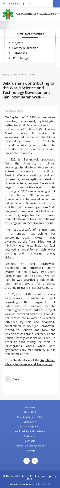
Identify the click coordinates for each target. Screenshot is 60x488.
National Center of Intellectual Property (38, 14)
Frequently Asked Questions (30, 445)
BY (10, 3)
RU (4, 3)
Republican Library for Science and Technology (30, 362)
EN (16, 3)
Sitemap (30, 450)
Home (5, 74)
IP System (30, 407)
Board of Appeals (30, 426)
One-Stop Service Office (30, 416)
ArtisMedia (44, 484)
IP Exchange (20, 58)
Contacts (30, 440)
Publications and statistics (30, 431)
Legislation (30, 421)
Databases (19, 53)
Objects (17, 43)
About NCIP (30, 412)
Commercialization (25, 48)
